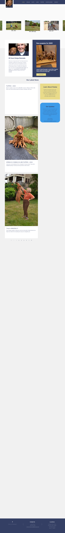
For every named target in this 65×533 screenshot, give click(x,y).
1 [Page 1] (16, 240)
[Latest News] (41, 74)
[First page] (11, 240)
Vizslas (50, 93)
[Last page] (31, 240)
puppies (10, 71)
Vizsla (10, 69)
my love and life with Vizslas (20, 67)
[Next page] (29, 240)
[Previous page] (14, 240)
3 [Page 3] (21, 240)
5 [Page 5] (26, 240)
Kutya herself (16, 69)
